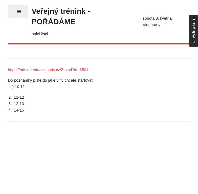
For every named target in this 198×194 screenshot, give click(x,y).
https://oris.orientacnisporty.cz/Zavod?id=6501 (48, 70)
